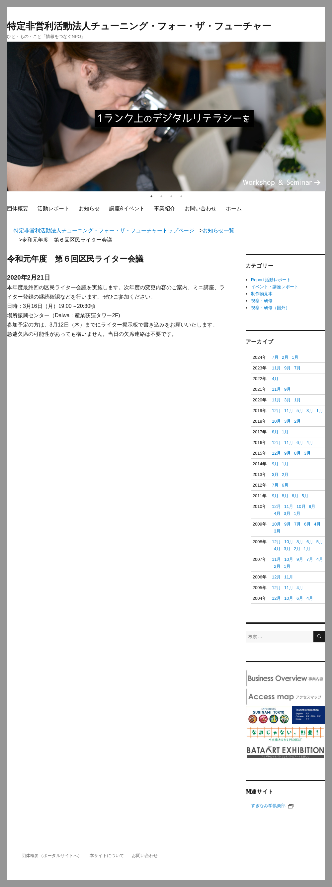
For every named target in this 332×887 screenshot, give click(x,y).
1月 (295, 357)
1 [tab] (151, 196)
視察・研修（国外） (270, 307)
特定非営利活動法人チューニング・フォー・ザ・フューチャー (139, 26)
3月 (287, 399)
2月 (285, 357)
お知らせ (89, 208)
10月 (276, 421)
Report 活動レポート (271, 279)
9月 (287, 367)
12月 (276, 410)
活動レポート (53, 208)
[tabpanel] (166, 116)
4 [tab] (181, 196)
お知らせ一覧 (218, 230)
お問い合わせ (200, 208)
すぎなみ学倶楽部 (272, 805)
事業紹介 (164, 208)
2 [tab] (161, 196)
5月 (299, 410)
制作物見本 (262, 293)
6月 (299, 442)
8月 (275, 431)
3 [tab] (171, 196)
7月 (275, 357)
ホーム (234, 208)
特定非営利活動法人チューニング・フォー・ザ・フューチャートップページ (104, 230)
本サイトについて (107, 855)
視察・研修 (262, 300)
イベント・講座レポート (274, 286)
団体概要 (17, 208)
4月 (275, 378)
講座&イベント (127, 208)
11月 (276, 367)
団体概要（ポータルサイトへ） (52, 855)
